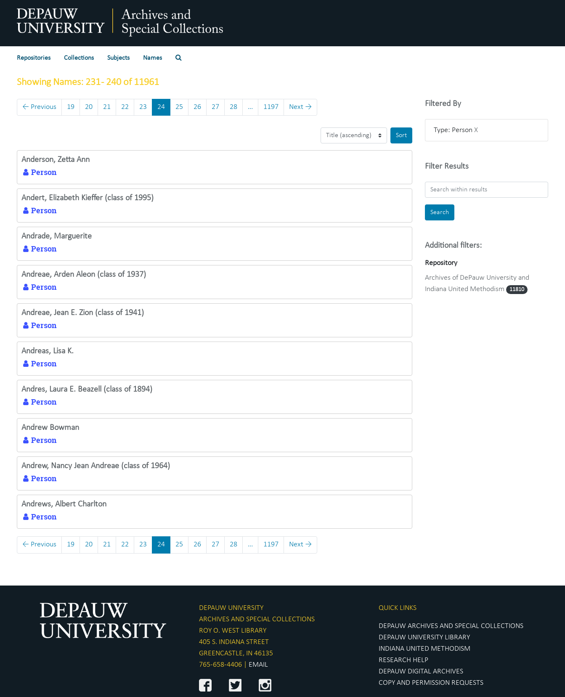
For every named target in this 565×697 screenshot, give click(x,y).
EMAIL (258, 665)
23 (143, 107)
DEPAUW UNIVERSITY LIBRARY (424, 637)
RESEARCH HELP (403, 660)
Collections (79, 58)
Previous (39, 107)
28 (233, 107)
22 (125, 107)
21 (107, 107)
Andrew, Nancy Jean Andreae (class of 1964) (95, 466)
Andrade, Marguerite (56, 236)
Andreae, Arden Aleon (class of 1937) (83, 274)
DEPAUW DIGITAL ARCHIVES (421, 672)
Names (152, 58)
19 (70, 107)
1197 (271, 107)
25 (179, 107)
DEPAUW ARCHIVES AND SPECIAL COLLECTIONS (451, 626)
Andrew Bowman (50, 428)
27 (215, 107)
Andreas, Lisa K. (47, 351)
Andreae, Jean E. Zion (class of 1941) (82, 313)
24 (161, 107)
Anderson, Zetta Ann (55, 160)
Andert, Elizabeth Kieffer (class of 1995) (87, 198)
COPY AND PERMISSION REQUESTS (431, 683)
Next (300, 107)
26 (197, 107)
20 (89, 107)
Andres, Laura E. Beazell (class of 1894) (86, 389)
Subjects (118, 58)
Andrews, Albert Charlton (63, 504)
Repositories (33, 58)
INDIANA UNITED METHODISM (424, 649)
